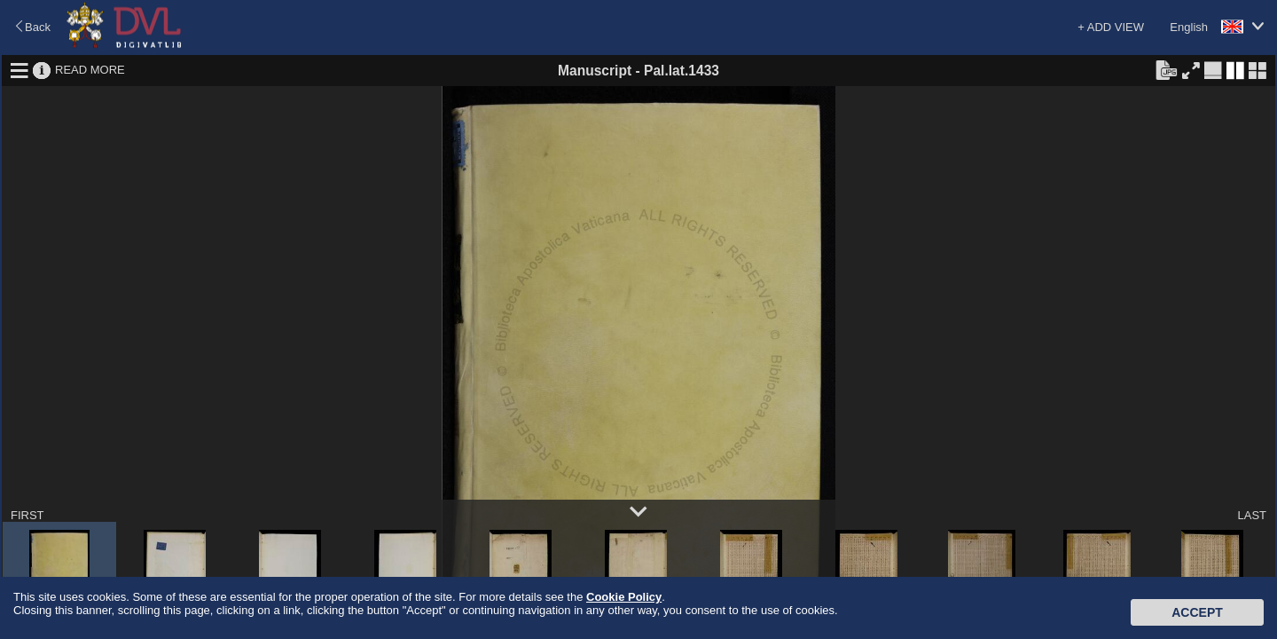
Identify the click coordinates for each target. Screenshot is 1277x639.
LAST (1251, 515)
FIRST (27, 515)
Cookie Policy (624, 597)
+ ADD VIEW (1110, 27)
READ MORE (90, 69)
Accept (1197, 612)
